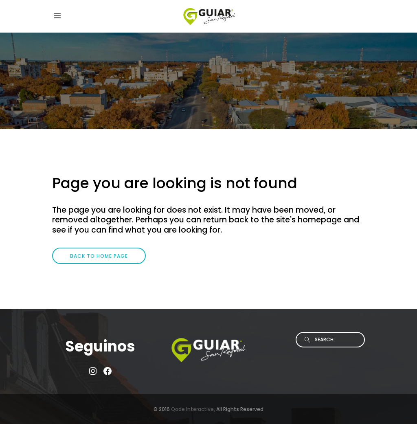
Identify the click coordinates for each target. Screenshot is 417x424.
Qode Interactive (192, 409)
